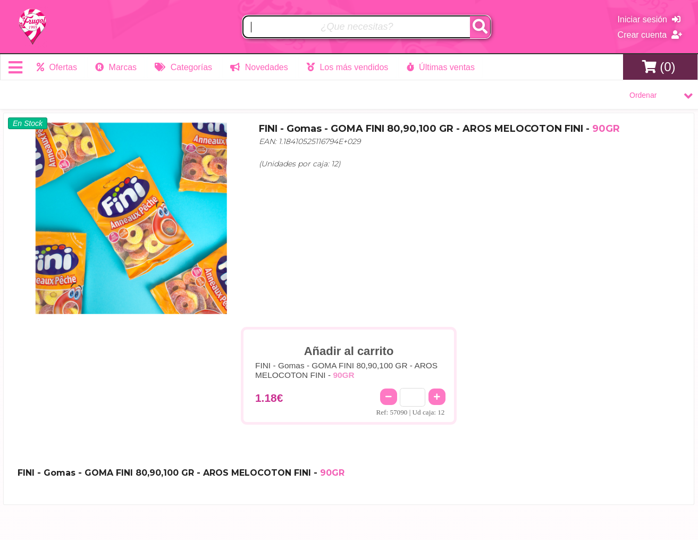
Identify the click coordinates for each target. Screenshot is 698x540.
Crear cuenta (650, 34)
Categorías (183, 67)
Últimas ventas (439, 67)
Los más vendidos (345, 67)
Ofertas (57, 67)
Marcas (115, 67)
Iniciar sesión (649, 19)
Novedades (258, 67)
